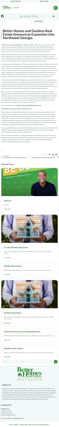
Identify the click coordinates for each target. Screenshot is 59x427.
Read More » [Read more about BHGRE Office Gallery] (7, 274)
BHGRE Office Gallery (13, 266)
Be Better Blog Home (12, 313)
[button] (56, 8)
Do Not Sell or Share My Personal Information (34, 424)
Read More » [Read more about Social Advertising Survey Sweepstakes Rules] (7, 340)
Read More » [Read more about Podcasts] (7, 209)
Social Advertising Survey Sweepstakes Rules (22, 331)
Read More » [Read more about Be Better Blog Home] (7, 323)
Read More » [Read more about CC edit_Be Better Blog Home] (7, 257)
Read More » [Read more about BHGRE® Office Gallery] (7, 356)
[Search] (56, 361)
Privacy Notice (13, 424)
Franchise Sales (16, 1)
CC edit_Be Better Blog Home (16, 247)
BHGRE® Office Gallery (13, 348)
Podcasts (7, 201)
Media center (44, 1)
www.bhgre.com (18, 418)
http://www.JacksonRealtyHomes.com (29, 105)
